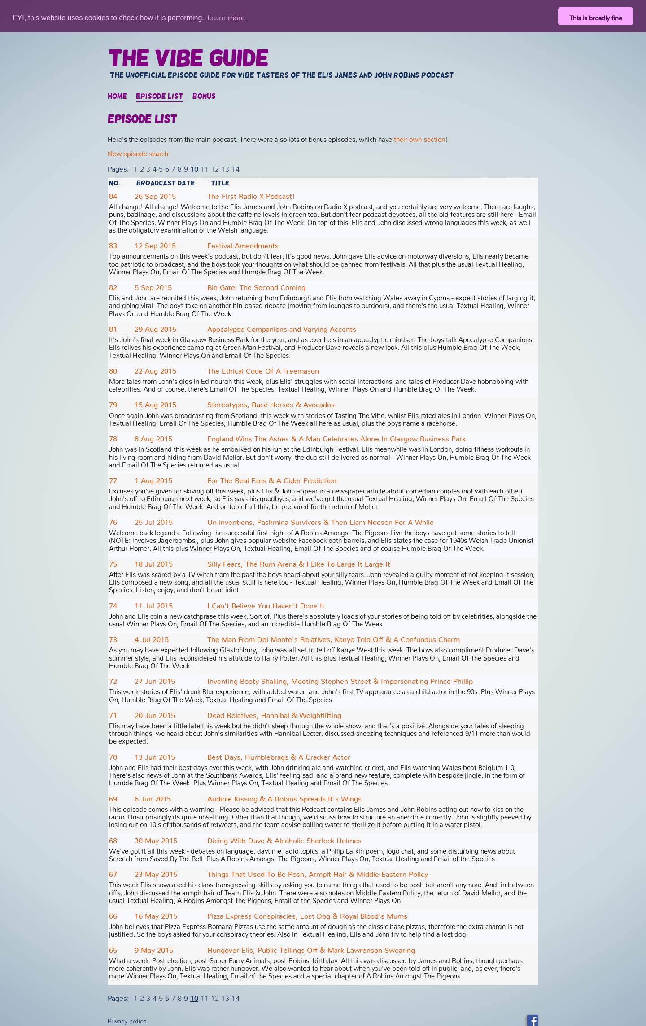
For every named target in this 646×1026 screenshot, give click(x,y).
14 (235, 166)
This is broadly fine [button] (595, 16)
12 (215, 166)
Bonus (204, 96)
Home (117, 96)
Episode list (159, 96)
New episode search (138, 151)
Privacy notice (127, 1019)
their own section (419, 137)
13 (225, 166)
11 (205, 166)
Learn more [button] (226, 15)
